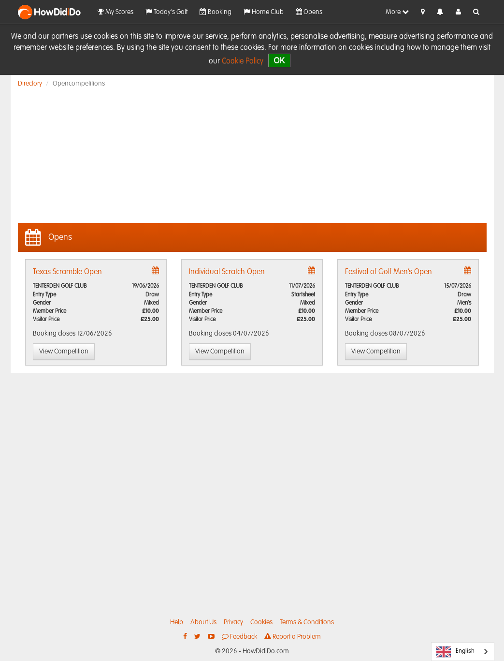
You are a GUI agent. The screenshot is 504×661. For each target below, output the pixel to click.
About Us (203, 622)
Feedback (239, 636)
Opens (309, 11)
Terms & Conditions (307, 622)
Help (176, 622)
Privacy (233, 622)
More (397, 11)
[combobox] (462, 651)
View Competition (63, 351)
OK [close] (279, 60)
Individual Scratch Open (227, 272)
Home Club (264, 11)
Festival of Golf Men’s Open (388, 272)
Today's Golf (166, 11)
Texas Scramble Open (67, 272)
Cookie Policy (242, 61)
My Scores (115, 11)
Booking (215, 11)
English (455, 652)
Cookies (261, 622)
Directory (30, 83)
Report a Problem (292, 636)
